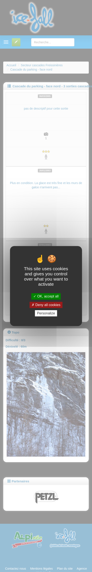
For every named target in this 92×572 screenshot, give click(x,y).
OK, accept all (45, 296)
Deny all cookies (46, 305)
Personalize (46, 313)
